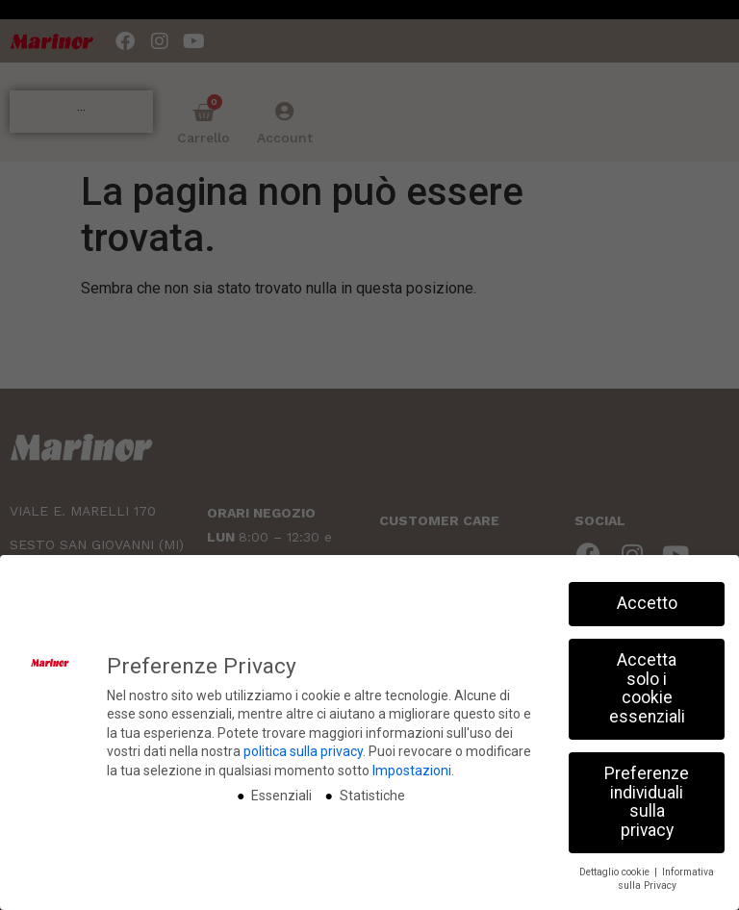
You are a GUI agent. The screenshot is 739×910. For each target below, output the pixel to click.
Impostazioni (411, 770)
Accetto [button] (647, 603)
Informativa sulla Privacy (666, 878)
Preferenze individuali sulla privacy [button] (646, 801)
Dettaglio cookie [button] (615, 871)
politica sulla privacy (303, 751)
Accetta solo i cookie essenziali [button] (647, 688)
